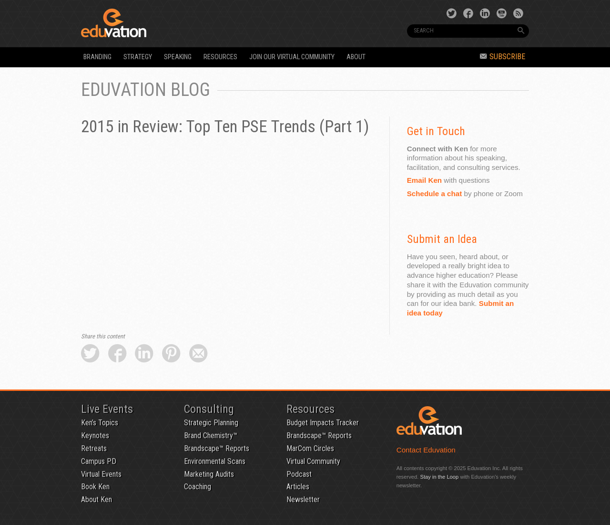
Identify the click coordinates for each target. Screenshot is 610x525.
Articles (297, 486)
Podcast (299, 474)
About (356, 57)
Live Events (107, 409)
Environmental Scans (214, 461)
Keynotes (95, 435)
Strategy (137, 57)
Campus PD (98, 461)
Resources (220, 57)
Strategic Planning (211, 422)
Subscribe (502, 56)
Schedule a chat (434, 193)
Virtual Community (313, 461)
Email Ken (424, 180)
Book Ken (95, 486)
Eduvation (167, 23)
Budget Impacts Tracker (322, 422)
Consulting (209, 409)
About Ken (96, 499)
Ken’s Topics (99, 422)
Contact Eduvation (426, 450)
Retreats (94, 448)
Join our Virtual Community (292, 57)
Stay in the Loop (439, 477)
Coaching (197, 486)
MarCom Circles (310, 448)
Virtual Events (101, 474)
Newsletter (303, 499)
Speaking (178, 57)
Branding (97, 57)
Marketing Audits (209, 474)
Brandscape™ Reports (216, 448)
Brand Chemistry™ (210, 435)
